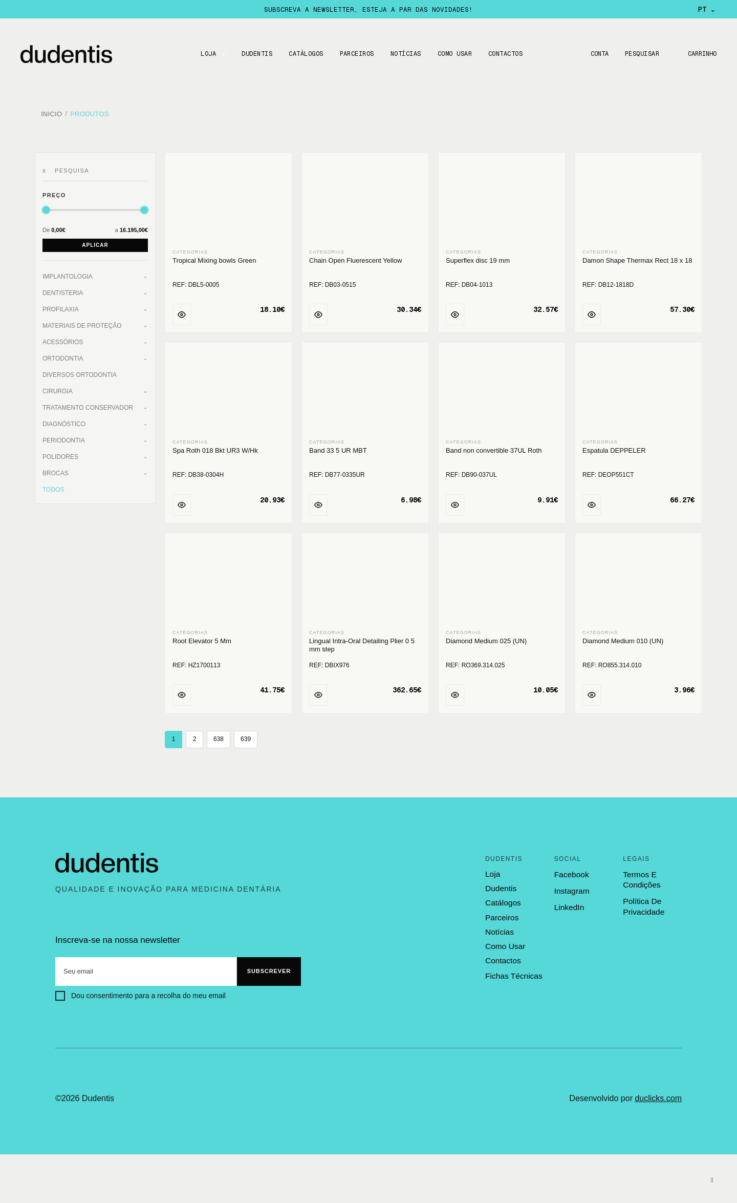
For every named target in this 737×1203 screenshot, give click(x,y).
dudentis (500, 885)
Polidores (60, 453)
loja (492, 871)
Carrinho (701, 54)
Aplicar (95, 241)
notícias (499, 927)
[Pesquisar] (45, 167)
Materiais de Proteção (81, 322)
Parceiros (355, 54)
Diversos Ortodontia (79, 371)
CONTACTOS (504, 54)
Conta (596, 54)
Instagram (571, 887)
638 (218, 736)
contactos (502, 956)
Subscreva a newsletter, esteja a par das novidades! (368, 9)
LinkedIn (568, 904)
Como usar (453, 54)
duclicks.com (658, 1095)
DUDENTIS (255, 54)
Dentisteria (62, 289)
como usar (504, 942)
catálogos (502, 899)
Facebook (571, 871)
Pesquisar (640, 54)
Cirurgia (57, 387)
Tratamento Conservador (87, 404)
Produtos (89, 112)
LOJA (206, 54)
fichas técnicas (512, 970)
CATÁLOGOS (304, 54)
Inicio (51, 112)
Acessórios (62, 338)
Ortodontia (62, 354)
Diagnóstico (63, 420)
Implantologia (67, 273)
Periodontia (63, 436)
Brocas (55, 469)
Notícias (404, 54)
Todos (53, 486)
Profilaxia (60, 305)
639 (246, 736)
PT (707, 9)
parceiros (501, 913)
